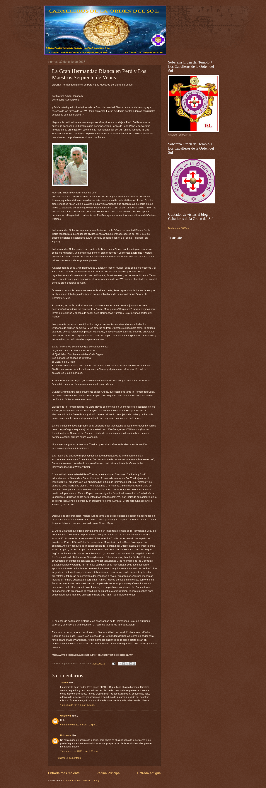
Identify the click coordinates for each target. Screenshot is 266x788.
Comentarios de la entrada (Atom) (81, 780)
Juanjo (64, 682)
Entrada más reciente (64, 773)
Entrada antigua (149, 773)
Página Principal (108, 773)
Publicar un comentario (69, 758)
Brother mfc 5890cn (178, 228)
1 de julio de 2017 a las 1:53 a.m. (77, 705)
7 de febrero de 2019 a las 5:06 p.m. (79, 751)
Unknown (65, 715)
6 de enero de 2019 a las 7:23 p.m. (78, 724)
